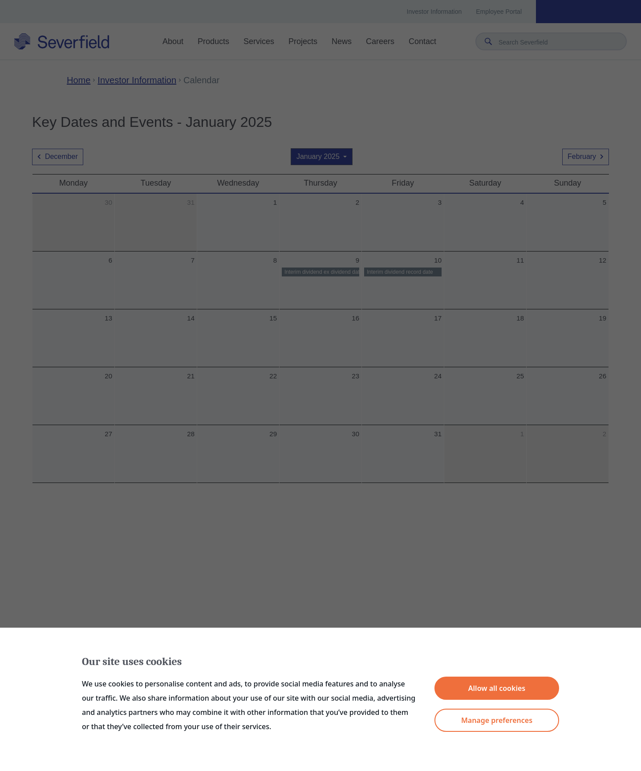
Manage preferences (496, 720)
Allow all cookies (496, 688)
